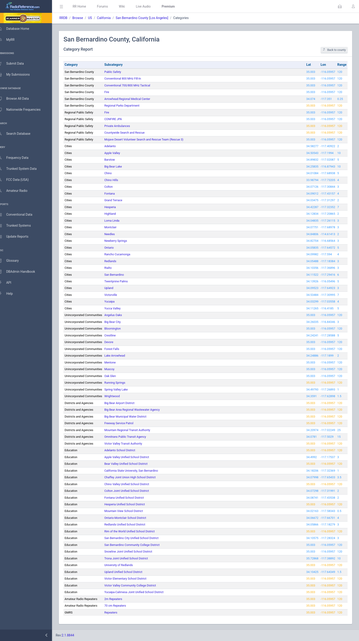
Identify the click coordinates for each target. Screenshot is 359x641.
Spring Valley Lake (122, 389)
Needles (116, 234)
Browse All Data (17, 99)
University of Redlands (125, 565)
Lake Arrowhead (121, 355)
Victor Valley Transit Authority (130, 443)
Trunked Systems (18, 226)
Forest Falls (118, 349)
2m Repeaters (120, 599)
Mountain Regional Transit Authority (134, 430)
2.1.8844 (74, 635)
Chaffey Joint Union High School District (136, 477)
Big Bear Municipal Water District (132, 416)
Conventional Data (19, 215)
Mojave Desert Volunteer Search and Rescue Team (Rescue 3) (150, 139)
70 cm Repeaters (122, 605)
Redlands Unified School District (131, 524)
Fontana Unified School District (130, 497)
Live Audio (149, 6)
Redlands (117, 261)
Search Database (18, 134)
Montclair (117, 227)
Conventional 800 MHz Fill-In (129, 78)
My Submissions (18, 75)
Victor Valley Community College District (137, 585)
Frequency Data (17, 158)
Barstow (116, 159)
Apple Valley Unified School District (133, 457)
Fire (113, 92)
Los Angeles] (165, 18)
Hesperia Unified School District (131, 504)
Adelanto (116, 146)
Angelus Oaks (120, 315)
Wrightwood (118, 396)
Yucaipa (116, 301)
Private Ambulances (124, 126)
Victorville (117, 295)
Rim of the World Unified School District (136, 531)
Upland (115, 288)
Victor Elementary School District (132, 578)
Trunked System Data (21, 169)
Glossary (12, 261)
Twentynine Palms (122, 281)
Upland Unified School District (130, 572)
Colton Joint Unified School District (133, 490)
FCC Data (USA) (17, 180)
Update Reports (17, 237)
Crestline (116, 335)
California (110, 18)
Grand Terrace (120, 200)
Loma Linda (118, 220)
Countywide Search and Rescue (131, 132)
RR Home (85, 6)
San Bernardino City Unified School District (138, 538)
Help (9, 294)
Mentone (116, 362)
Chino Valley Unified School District (133, 484)
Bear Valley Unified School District (132, 463)
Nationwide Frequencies (23, 110)
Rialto (114, 268)
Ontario (115, 247)
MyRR (10, 40)
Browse (84, 18)
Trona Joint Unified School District (133, 558)
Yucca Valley (119, 308)
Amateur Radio (17, 191)
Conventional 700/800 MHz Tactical (134, 85)
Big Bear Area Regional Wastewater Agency (138, 409)
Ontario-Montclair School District (132, 518)
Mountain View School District (130, 511)
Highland (116, 213)
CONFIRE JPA (120, 119)
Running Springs (121, 382)
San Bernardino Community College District (138, 545)
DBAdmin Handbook (21, 272)
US (96, 18)
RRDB (70, 18)
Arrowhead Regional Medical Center (134, 99)
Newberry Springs (122, 240)
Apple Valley (119, 153)
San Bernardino (121, 274)
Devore (115, 342)
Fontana (116, 193)
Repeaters (117, 612)
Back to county (334, 50)
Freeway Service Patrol (125, 423)
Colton (115, 186)
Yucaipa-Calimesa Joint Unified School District (140, 592)
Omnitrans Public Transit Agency (132, 436)
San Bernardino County (138, 18)
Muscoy (116, 369)
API (9, 283)
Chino (114, 173)
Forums (108, 6)
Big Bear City (119, 322)
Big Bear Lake (119, 166)
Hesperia (116, 207)
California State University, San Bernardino (138, 470)
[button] (339, 6)
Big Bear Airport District (126, 403)
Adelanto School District (126, 450)
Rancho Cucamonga (124, 254)
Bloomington (119, 328)
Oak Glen (116, 376)
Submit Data (15, 64)
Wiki (128, 6)
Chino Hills (118, 180)
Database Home (18, 29)
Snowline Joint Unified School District (135, 551)
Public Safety (119, 72)
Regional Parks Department (128, 105)
